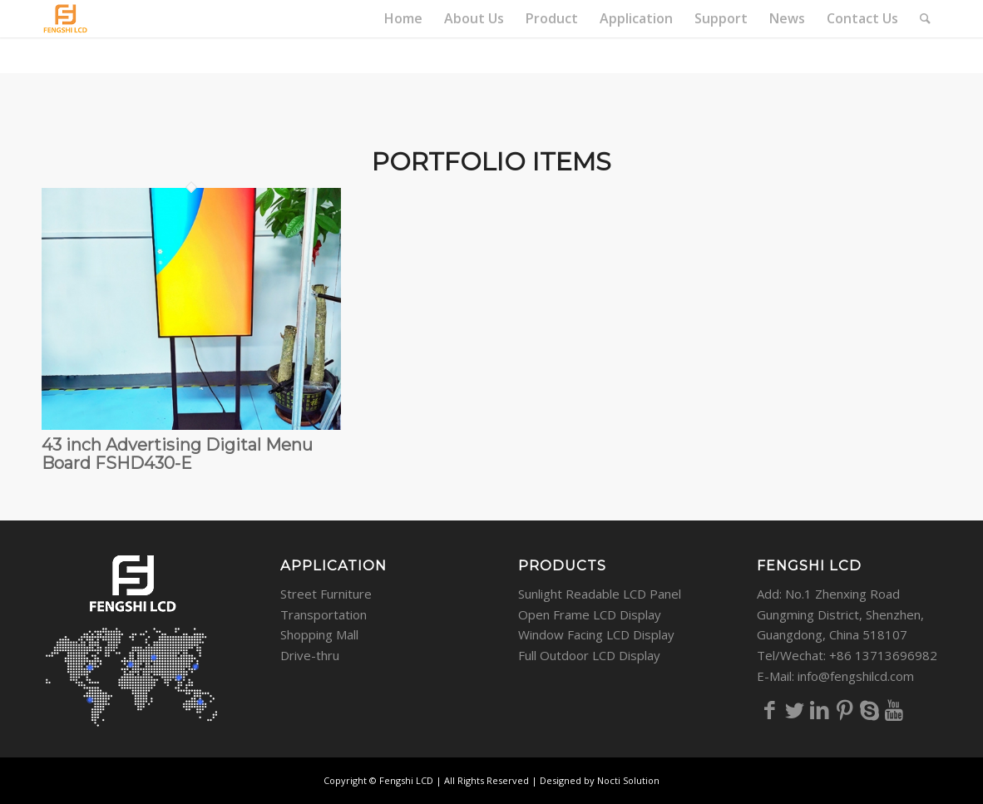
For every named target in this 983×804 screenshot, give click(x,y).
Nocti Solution (628, 780)
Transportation (323, 614)
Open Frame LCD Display (589, 614)
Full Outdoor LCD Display (589, 655)
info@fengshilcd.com (856, 676)
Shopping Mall (319, 634)
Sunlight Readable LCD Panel (599, 593)
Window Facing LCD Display (596, 634)
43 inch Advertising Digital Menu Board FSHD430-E (177, 454)
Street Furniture (326, 593)
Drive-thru (309, 655)
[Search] (925, 18)
